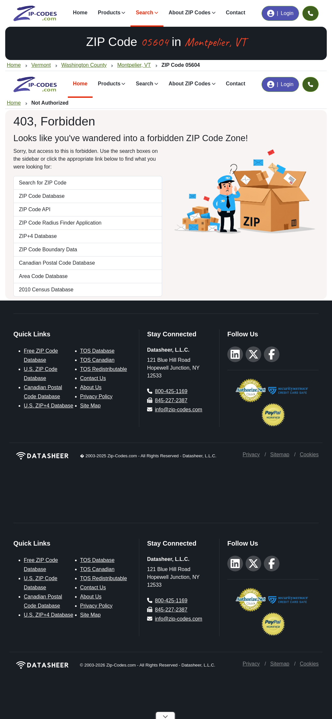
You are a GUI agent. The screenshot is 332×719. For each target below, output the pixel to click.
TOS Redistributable (103, 369)
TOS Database (97, 351)
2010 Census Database (46, 289)
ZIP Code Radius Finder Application (60, 223)
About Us (91, 387)
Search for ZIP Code (43, 182)
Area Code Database (43, 276)
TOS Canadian (97, 360)
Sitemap (279, 454)
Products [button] (109, 12)
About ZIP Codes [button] (190, 12)
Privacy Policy (96, 396)
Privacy (251, 454)
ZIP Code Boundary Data (48, 249)
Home (80, 12)
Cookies (309, 454)
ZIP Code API (35, 209)
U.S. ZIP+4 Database (48, 405)
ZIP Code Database (42, 196)
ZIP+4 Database (38, 236)
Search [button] (144, 12)
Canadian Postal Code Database (57, 263)
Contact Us (93, 378)
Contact (236, 12)
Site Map (90, 405)
